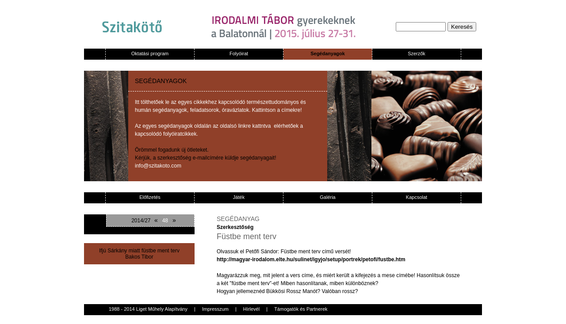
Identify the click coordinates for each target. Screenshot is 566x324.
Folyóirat (238, 53)
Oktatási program (149, 53)
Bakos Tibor (139, 257)
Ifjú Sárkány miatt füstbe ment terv (139, 251)
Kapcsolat (416, 197)
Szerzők (416, 53)
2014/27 (140, 220)
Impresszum (215, 309)
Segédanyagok (327, 53)
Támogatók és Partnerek (300, 309)
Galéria (327, 197)
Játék (239, 197)
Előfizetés (150, 197)
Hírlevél (251, 309)
